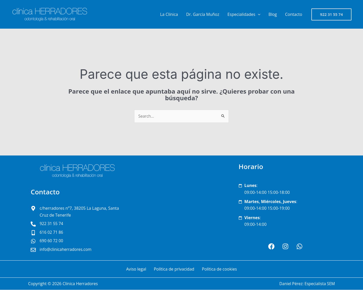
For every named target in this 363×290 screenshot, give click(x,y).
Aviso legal (136, 269)
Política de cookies (219, 269)
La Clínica (169, 14)
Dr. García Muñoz (202, 14)
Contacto (293, 14)
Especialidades (244, 14)
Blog (272, 14)
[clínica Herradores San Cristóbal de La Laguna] (182, 208)
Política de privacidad (174, 269)
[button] (257, 14)
